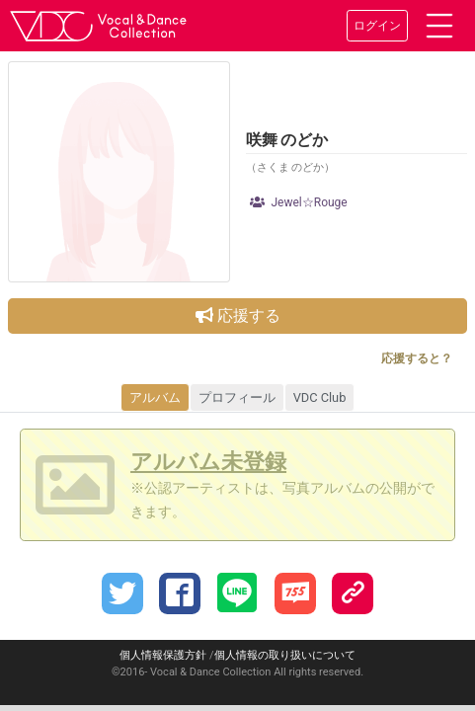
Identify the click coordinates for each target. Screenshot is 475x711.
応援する (238, 315)
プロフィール (237, 397)
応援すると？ (416, 358)
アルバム (155, 397)
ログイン (377, 26)
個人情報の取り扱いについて (285, 655)
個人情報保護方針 (162, 655)
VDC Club (320, 397)
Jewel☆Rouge (299, 202)
